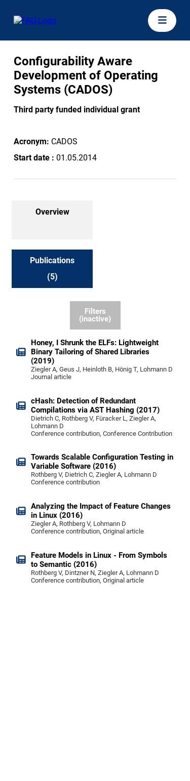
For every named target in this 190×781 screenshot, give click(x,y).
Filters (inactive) (95, 315)
